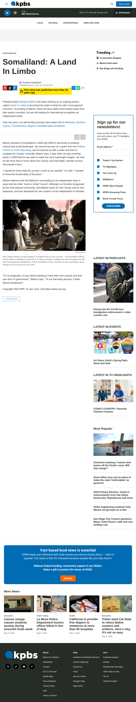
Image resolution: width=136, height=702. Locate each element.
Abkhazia (70, 122)
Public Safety (42, 616)
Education (8, 616)
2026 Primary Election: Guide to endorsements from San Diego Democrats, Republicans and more (113, 495)
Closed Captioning (80, 662)
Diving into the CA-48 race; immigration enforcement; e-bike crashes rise (112, 312)
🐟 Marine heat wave (107, 63)
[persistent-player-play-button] (7, 13)
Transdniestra (19, 126)
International (70, 23)
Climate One (102, 13)
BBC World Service (30, 14)
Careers (46, 667)
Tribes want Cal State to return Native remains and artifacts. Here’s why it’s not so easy (116, 626)
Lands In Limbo (18, 105)
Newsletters (48, 662)
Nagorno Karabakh (37, 126)
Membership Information (113, 667)
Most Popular (104, 428)
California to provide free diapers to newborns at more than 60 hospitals (83, 624)
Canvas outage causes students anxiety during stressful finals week (18, 624)
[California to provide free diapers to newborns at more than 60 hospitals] (84, 603)
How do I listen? (79, 676)
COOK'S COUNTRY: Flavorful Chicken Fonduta (110, 410)
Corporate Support (110, 657)
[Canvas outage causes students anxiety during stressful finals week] (19, 603)
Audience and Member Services (86, 657)
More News (12, 591)
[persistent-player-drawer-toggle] (123, 13)
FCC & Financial (49, 672)
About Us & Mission (51, 657)
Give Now (124, 4)
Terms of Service (50, 695)
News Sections (91, 23)
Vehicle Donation (110, 681)
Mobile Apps (48, 676)
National (53, 23)
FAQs (75, 672)
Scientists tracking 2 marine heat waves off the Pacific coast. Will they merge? (112, 465)
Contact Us (77, 667)
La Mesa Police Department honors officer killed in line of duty (50, 624)
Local (40, 23)
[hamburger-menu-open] (6, 4)
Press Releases (49, 681)
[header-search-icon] (111, 4)
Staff (45, 691)
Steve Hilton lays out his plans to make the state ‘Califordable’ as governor (112, 480)
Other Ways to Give (111, 672)
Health (72, 616)
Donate (68, 578)
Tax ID (106, 676)
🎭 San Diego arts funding (109, 68)
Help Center (78, 686)
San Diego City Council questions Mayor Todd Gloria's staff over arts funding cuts (113, 522)
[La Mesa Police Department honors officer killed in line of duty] (52, 603)
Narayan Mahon (27, 101)
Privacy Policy (48, 686)
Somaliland (59, 126)
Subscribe (113, 206)
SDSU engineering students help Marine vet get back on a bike (112, 508)
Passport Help (79, 681)
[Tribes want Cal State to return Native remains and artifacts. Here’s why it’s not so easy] (117, 603)
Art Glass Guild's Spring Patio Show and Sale (111, 362)
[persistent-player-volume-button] (15, 13)
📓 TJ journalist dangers (108, 58)
